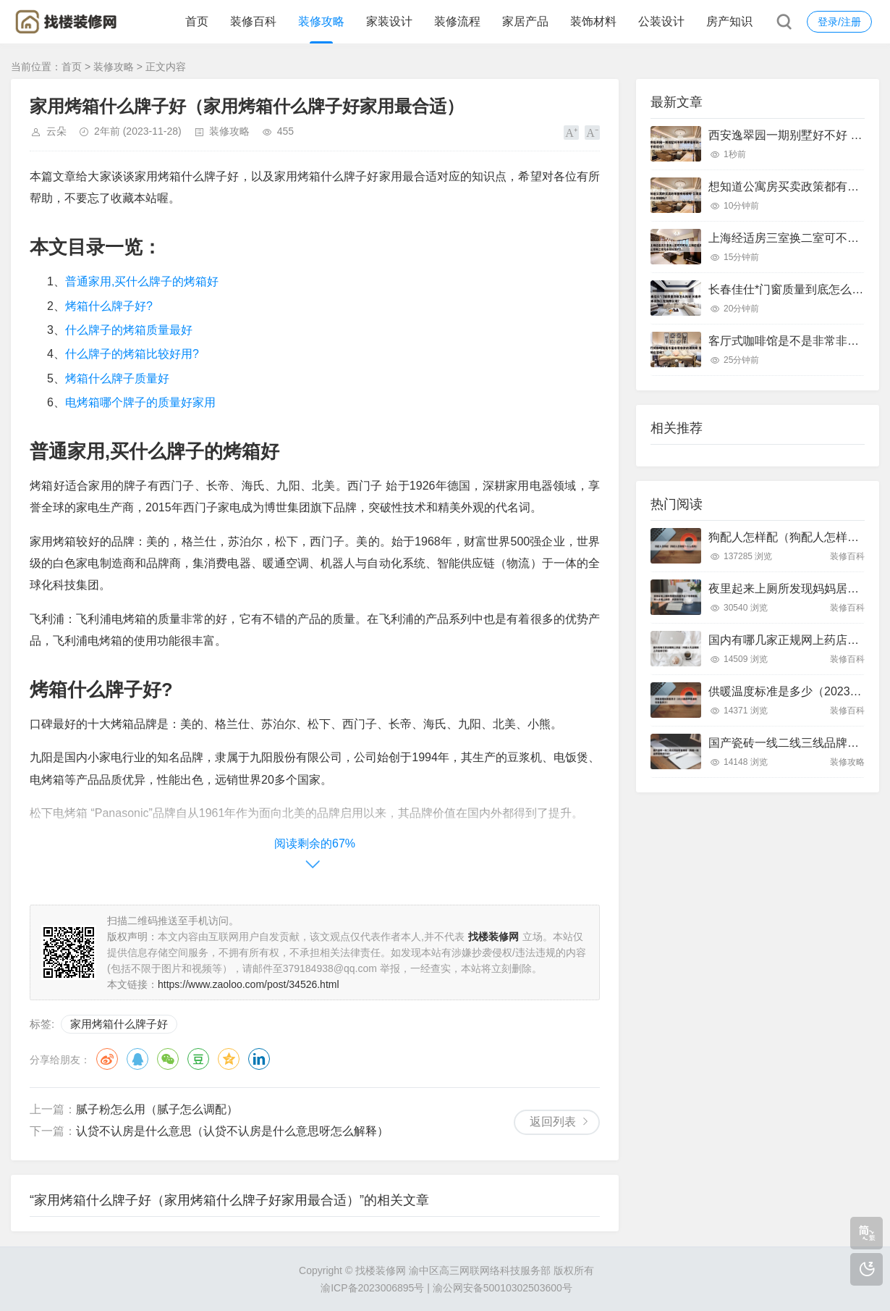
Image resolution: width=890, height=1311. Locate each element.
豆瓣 (198, 1059)
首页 (196, 21)
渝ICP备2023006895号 (372, 1288)
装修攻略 (321, 21)
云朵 (56, 131)
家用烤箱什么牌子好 (119, 1024)
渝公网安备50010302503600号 (502, 1288)
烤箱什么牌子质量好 (117, 378)
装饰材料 (593, 21)
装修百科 (253, 21)
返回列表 (553, 1121)
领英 (259, 1059)
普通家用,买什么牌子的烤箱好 (142, 281)
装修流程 (457, 21)
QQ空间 (229, 1059)
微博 (107, 1059)
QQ (137, 1059)
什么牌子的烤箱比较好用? (132, 354)
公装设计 (661, 21)
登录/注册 (839, 22)
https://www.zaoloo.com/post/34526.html (248, 984)
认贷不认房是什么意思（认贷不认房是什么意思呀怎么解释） (232, 1131)
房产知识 (729, 21)
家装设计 (389, 21)
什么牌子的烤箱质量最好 (128, 330)
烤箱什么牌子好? (109, 306)
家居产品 (525, 21)
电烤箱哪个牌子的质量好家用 (140, 402)
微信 (168, 1059)
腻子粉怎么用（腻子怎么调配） (157, 1109)
